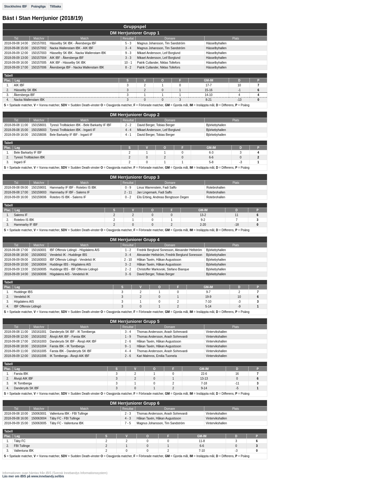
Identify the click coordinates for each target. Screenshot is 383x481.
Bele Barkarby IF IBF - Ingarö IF (71, 134)
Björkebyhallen (216, 125)
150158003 (38, 130)
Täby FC (19, 441)
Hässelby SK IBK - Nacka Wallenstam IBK (78, 53)
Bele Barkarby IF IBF (28, 152)
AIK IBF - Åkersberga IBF (67, 57)
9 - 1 (128, 346)
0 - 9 (128, 187)
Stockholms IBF (15, 6)
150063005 (38, 423)
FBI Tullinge (22, 446)
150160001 (38, 250)
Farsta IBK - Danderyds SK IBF (71, 351)
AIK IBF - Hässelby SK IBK (68, 62)
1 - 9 (128, 336)
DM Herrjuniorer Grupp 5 (134, 321)
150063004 (38, 418)
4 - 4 (128, 130)
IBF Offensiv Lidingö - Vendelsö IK (73, 259)
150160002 (38, 254)
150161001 (38, 331)
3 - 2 (128, 264)
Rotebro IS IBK (24, 219)
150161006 (38, 356)
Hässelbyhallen (216, 43)
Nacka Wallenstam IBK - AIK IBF (71, 48)
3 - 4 (128, 48)
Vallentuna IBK (23, 450)
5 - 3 (128, 43)
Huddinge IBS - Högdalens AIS (70, 264)
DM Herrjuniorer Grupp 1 (134, 32)
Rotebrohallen (215, 187)
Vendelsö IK (22, 296)
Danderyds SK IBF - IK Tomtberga (72, 331)
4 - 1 (128, 134)
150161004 (38, 346)
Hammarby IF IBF (26, 224)
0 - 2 (128, 197)
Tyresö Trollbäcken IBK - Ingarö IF (73, 130)
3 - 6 (128, 274)
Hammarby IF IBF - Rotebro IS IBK (73, 187)
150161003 (38, 341)
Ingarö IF (20, 162)
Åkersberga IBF (24, 95)
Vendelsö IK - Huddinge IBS (68, 254)
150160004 (38, 264)
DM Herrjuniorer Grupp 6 (134, 403)
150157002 (38, 48)
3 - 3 (128, 57)
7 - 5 (128, 423)
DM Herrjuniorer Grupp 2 (134, 114)
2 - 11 (128, 192)
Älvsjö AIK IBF (23, 378)
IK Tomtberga (23, 383)
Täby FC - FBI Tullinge (65, 418)
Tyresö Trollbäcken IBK (29, 157)
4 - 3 (128, 418)
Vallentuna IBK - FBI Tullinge (69, 413)
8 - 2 (128, 67)
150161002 (38, 336)
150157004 (38, 57)
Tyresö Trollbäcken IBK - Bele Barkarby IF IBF (80, 125)
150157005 (38, 62)
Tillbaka (55, 6)
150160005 (38, 269)
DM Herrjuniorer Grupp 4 (134, 239)
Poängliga (38, 6)
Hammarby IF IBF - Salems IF (70, 192)
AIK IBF (19, 85)
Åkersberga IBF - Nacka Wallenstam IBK (77, 67)
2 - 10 (128, 259)
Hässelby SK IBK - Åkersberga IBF (73, 43)
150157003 (38, 53)
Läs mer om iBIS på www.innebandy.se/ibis (33, 476)
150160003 (38, 259)
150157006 (38, 67)
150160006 (38, 274)
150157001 (38, 43)
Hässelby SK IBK (25, 90)
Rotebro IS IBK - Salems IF (68, 197)
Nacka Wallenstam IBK (29, 99)
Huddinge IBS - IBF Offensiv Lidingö (74, 269)
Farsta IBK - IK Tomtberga (67, 346)
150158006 (38, 134)
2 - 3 (128, 413)
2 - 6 (128, 341)
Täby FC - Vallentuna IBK (67, 423)
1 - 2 (128, 250)
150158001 (38, 125)
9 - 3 (128, 53)
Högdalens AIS (24, 301)
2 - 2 (128, 125)
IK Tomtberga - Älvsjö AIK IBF (69, 356)
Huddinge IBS (23, 292)
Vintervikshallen (216, 331)
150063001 (38, 413)
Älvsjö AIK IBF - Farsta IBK (68, 336)
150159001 (38, 187)
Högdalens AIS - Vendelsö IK (69, 274)
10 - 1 (128, 62)
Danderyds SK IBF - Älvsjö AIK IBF (73, 341)
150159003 (38, 192)
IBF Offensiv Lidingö (27, 306)
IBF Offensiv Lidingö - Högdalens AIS (74, 250)
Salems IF (20, 215)
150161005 (38, 351)
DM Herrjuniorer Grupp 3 (134, 177)
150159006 (38, 197)
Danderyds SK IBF (26, 388)
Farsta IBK (21, 373)
